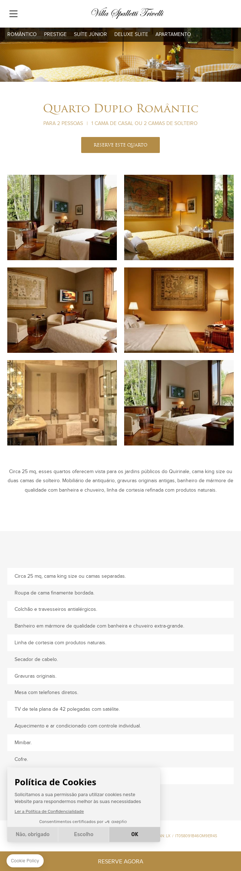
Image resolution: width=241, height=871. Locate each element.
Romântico (22, 34)
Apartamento (173, 34)
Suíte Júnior (90, 34)
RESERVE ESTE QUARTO (120, 145)
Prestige (55, 34)
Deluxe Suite (131, 34)
